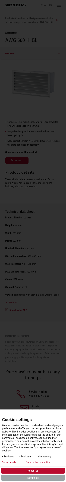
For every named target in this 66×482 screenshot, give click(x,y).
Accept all (33, 470)
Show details (9, 462)
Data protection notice (38, 462)
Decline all (33, 477)
